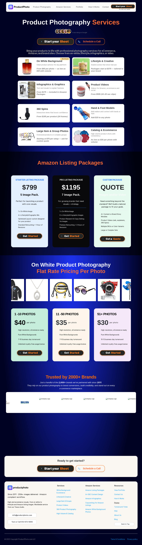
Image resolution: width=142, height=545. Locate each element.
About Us (117, 515)
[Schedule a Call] (90, 41)
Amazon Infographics (93, 498)
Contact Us (118, 494)
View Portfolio (119, 490)
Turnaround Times (121, 507)
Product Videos (62, 505)
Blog (116, 519)
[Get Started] (29, 236)
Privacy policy (132, 539)
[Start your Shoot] (123, 6)
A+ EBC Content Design (94, 494)
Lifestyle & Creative (64, 497)
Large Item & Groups (64, 501)
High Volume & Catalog (65, 513)
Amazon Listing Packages (94, 490)
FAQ (115, 511)
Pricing (116, 503)
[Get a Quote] (112, 238)
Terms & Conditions (118, 539)
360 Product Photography (66, 509)
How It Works (119, 498)
